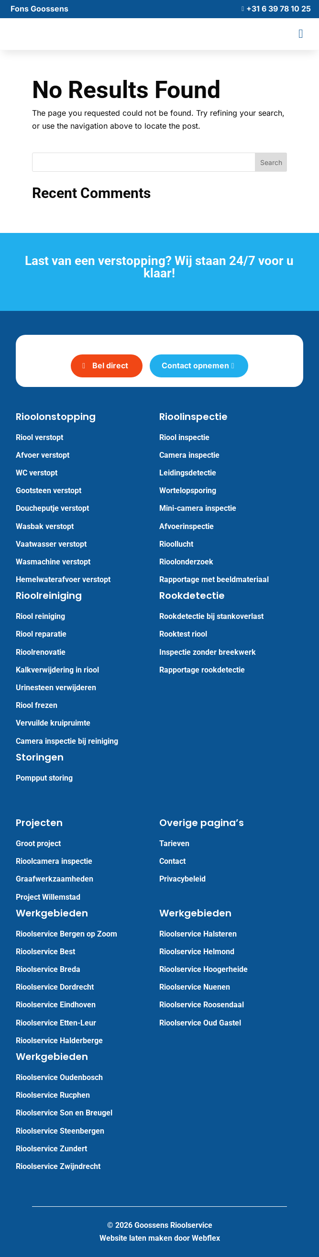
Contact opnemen (195, 365)
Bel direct (110, 365)
